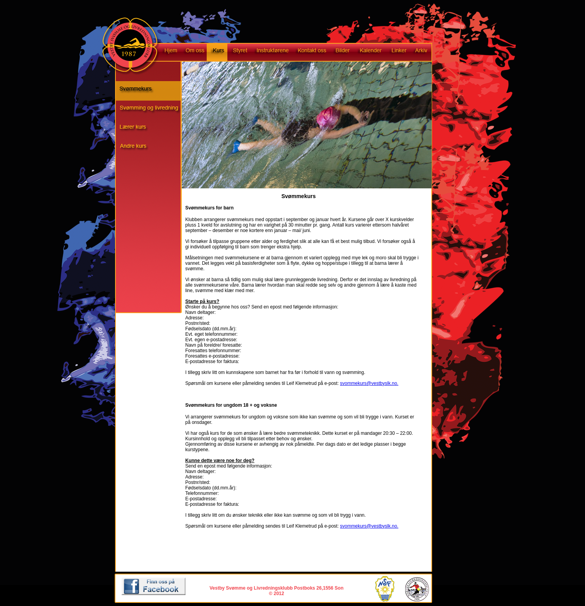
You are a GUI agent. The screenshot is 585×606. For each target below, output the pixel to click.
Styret (239, 53)
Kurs (217, 53)
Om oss (194, 53)
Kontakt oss (311, 53)
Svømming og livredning (152, 110)
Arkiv (424, 53)
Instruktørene (271, 53)
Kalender (369, 53)
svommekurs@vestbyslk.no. (369, 383)
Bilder (342, 53)
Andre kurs (152, 149)
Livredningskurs (152, 130)
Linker (398, 53)
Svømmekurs (152, 91)
